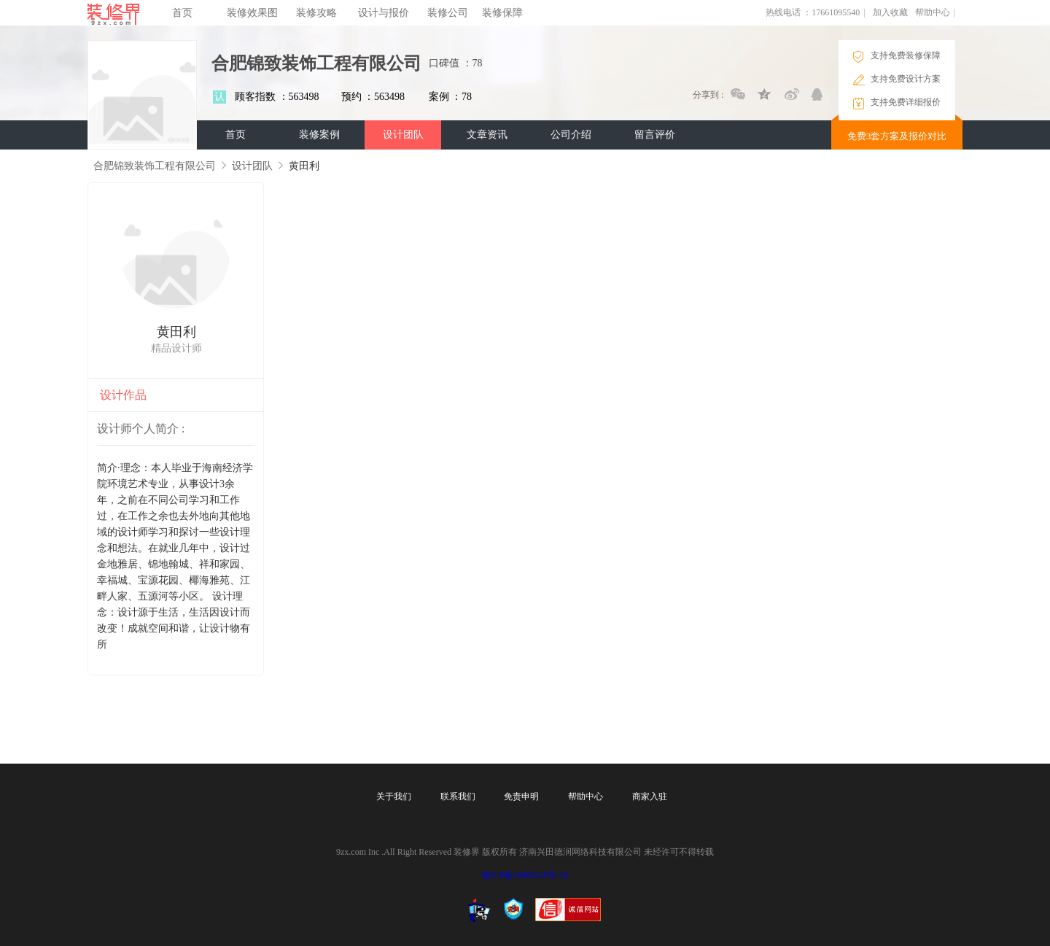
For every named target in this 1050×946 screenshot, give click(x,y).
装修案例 (319, 134)
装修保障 (502, 12)
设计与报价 (383, 12)
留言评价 (654, 134)
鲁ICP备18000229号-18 (525, 875)
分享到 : (708, 95)
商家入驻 (649, 796)
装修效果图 (252, 12)
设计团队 (403, 134)
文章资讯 (487, 134)
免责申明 (521, 796)
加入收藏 (890, 12)
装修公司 (447, 12)
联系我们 (457, 796)
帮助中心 (932, 12)
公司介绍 (571, 134)
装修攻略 (316, 12)
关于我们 (393, 796)
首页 (182, 12)
